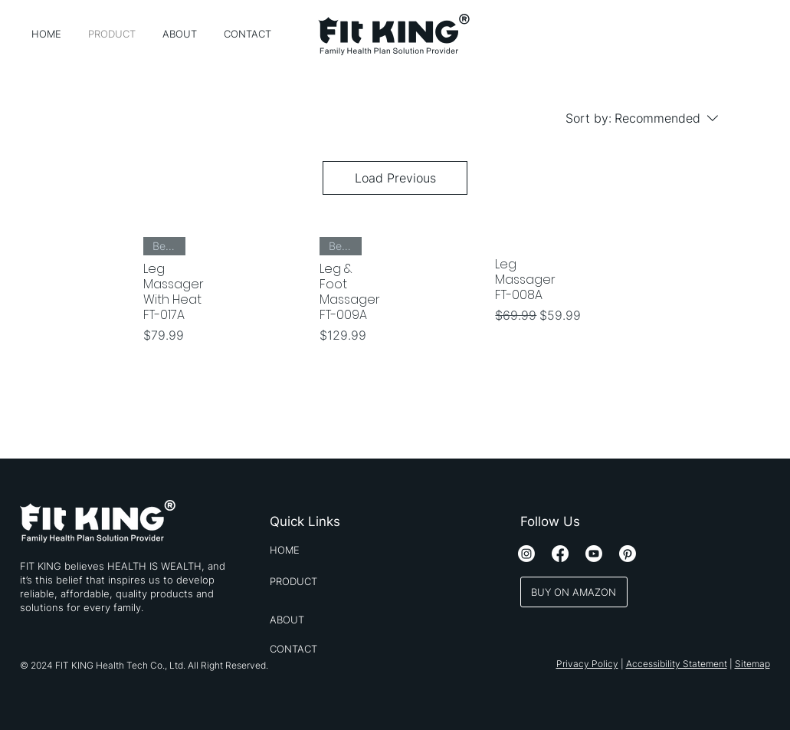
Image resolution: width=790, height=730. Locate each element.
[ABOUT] (317, 619)
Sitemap (752, 663)
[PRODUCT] (317, 581)
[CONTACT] (317, 648)
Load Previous (395, 178)
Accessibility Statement (676, 663)
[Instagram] (526, 553)
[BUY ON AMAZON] (574, 592)
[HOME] (317, 549)
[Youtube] (593, 553)
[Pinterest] (627, 553)
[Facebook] (560, 553)
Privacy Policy (587, 663)
